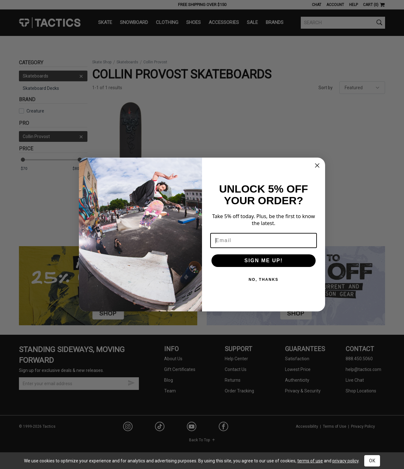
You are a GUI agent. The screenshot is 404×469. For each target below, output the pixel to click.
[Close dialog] (317, 165)
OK (372, 460)
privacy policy (345, 460)
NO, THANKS (264, 279)
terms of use (310, 460)
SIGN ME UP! (263, 260)
